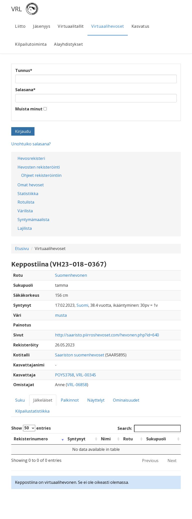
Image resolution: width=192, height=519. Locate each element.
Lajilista (25, 228)
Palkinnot (70, 400)
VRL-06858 (77, 384)
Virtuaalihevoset (107, 26)
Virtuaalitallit (71, 26)
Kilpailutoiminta (30, 44)
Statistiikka (28, 193)
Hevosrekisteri (31, 158)
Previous (150, 460)
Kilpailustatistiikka (32, 411)
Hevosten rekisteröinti (39, 167)
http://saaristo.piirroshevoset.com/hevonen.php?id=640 (107, 335)
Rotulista (26, 202)
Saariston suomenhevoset (79, 355)
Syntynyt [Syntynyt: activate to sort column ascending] (77, 439)
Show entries (31, 428)
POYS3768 (64, 375)
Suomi (82, 305)
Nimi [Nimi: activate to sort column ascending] (106, 439)
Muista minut (28, 109)
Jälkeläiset (42, 400)
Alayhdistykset (68, 44)
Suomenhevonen (71, 275)
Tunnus (23, 70)
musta (61, 315)
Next (172, 460)
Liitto (20, 26)
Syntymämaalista (33, 219)
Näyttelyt (95, 400)
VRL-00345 (86, 375)
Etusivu (22, 248)
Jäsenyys (41, 26)
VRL (16, 8)
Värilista (25, 211)
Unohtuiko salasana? (31, 144)
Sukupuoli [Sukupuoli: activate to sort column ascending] (156, 439)
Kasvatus (141, 26)
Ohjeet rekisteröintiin (41, 175)
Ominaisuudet (126, 400)
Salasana (25, 89)
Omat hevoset (31, 185)
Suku (20, 400)
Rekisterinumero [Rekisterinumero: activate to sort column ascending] (31, 439)
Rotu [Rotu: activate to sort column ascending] (128, 439)
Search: (149, 428)
